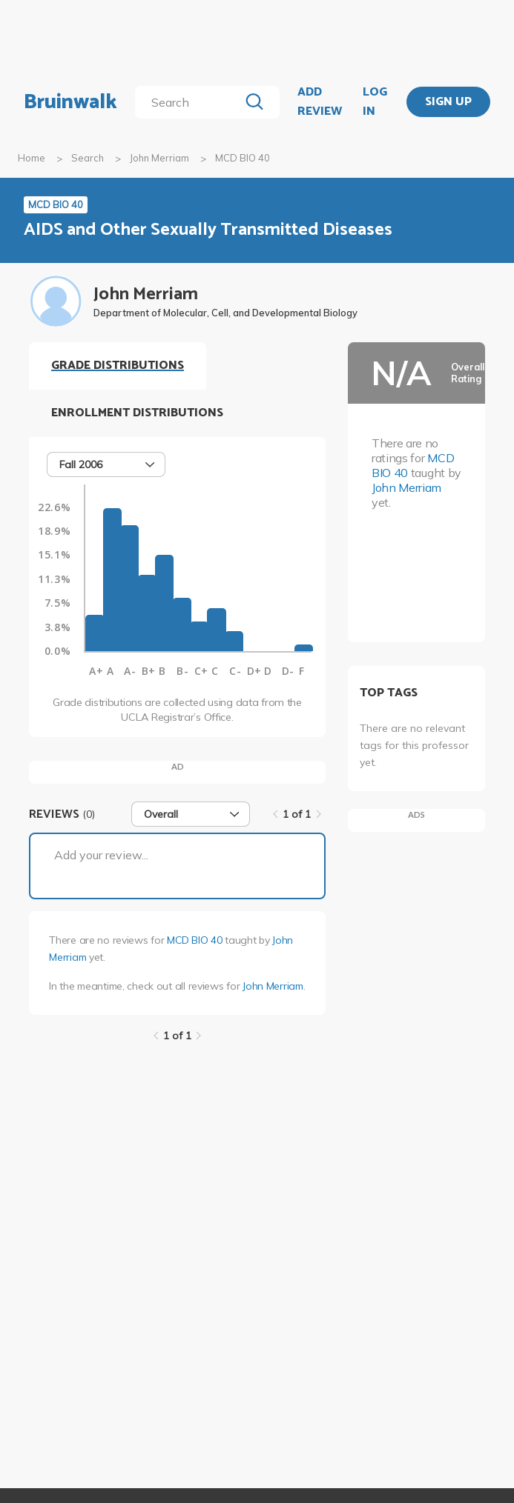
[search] (189, 102)
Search (87, 158)
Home (31, 158)
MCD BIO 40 (194, 940)
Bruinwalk (70, 102)
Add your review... (101, 854)
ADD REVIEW (319, 102)
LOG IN (375, 102)
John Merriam (159, 158)
